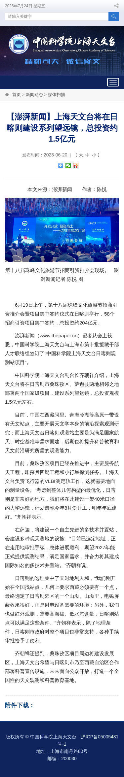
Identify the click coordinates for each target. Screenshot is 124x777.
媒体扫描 (56, 94)
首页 (16, 94)
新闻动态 (34, 94)
